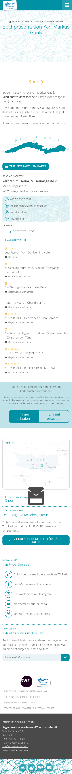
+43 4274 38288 (16, 739)
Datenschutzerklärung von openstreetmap (45, 403)
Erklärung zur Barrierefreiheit (22, 696)
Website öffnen (16, 212)
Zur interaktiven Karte (25, 166)
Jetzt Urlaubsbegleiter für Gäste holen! (36, 540)
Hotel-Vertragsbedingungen (20, 702)
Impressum (10, 691)
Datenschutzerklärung (33, 691)
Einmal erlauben (54, 416)
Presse (50, 708)
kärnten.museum (14, 123)
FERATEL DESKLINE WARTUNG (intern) (24, 708)
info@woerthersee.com (15, 746)
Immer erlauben (24, 416)
